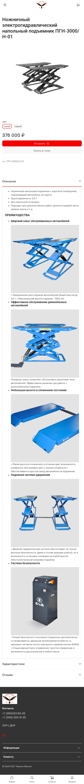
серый (18, 126)
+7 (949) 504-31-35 (14, 717)
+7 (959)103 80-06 (13, 713)
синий (7, 126)
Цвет (4, 121)
